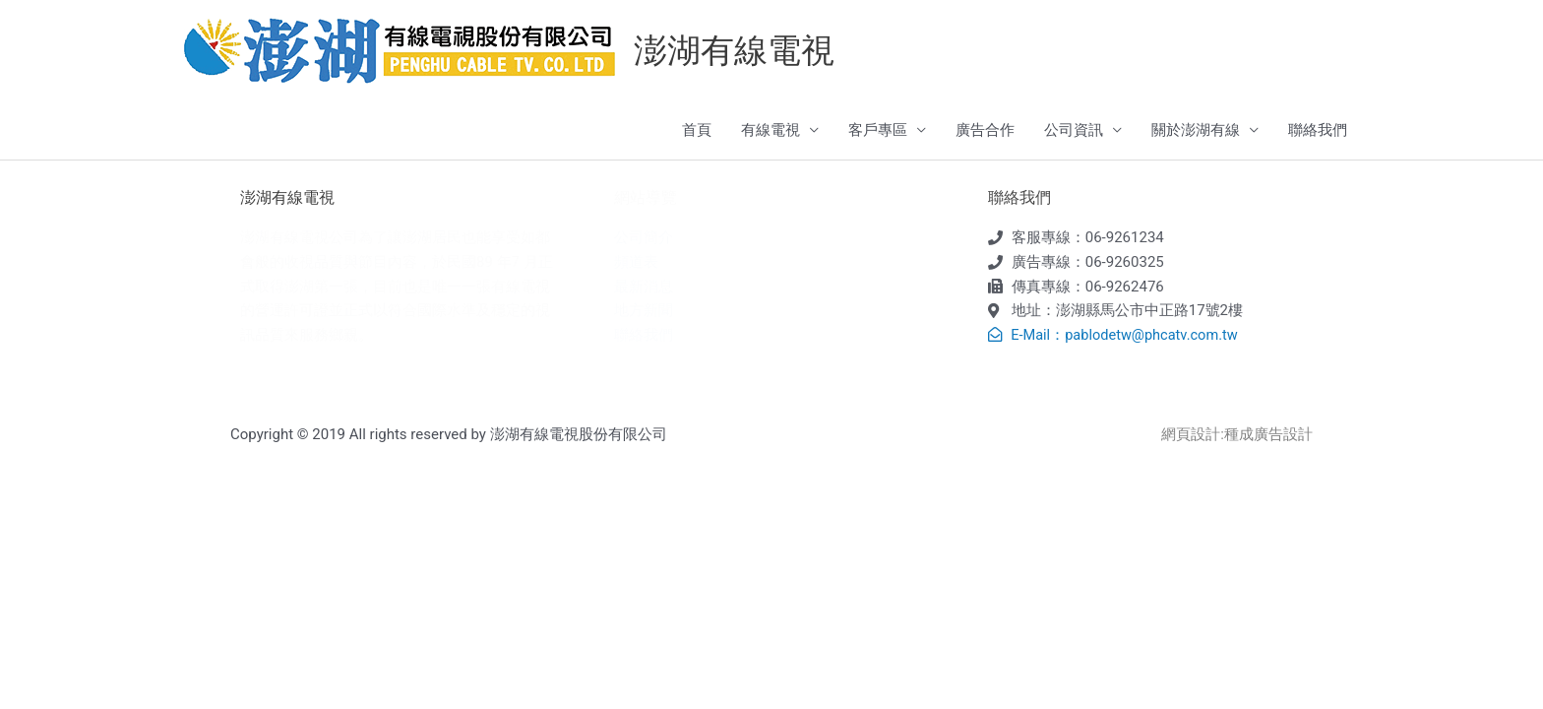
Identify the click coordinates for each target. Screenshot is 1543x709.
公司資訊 (1073, 131)
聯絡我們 (1317, 131)
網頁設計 (1190, 435)
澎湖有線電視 (737, 51)
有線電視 (770, 131)
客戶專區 (877, 131)
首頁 (696, 131)
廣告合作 (985, 131)
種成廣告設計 (1268, 435)
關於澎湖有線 (1195, 131)
